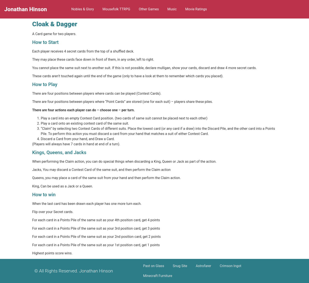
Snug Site (180, 266)
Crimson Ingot (230, 266)
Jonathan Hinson (25, 9)
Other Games (149, 9)
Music (172, 9)
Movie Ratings (196, 9)
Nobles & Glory (82, 9)
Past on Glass (153, 266)
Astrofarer (203, 266)
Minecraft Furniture (157, 276)
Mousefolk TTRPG (116, 9)
